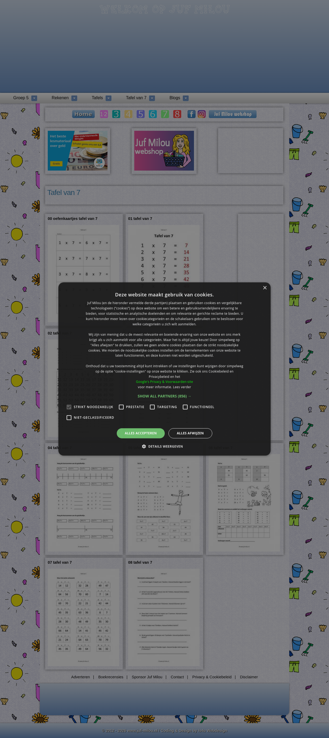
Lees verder (182, 387)
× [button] (265, 288)
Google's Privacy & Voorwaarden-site (164, 382)
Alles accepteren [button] (141, 433)
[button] (165, 396)
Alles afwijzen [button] (190, 433)
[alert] (164, 369)
